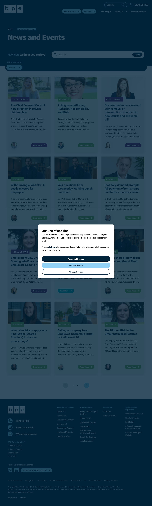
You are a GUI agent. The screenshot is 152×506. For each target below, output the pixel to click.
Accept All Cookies (76, 259)
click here (52, 246)
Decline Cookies (76, 265)
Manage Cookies (76, 271)
